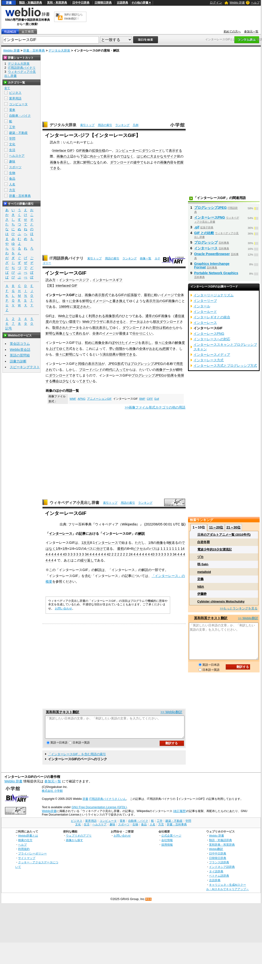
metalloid (204, 572)
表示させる (114, 322)
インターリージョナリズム (214, 295)
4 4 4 (55, 554)
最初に (149, 295)
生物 (12, 173)
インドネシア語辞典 (222, 871)
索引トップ (87, 125)
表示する (175, 150)
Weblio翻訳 (216, 853)
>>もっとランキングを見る (238, 608)
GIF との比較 (204, 233)
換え (122, 301)
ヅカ (200, 557)
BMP (142, 398)
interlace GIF (63, 150)
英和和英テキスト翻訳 (62, 712)
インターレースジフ (74, 280)
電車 (12, 110)
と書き (114, 301)
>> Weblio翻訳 (171, 712)
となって (69, 333)
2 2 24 (128, 554)
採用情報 (167, 848)
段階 (119, 349)
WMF (73, 398)
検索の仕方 (25, 844)
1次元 (85, 543)
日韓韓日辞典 (103, 2)
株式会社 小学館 (52, 795)
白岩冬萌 (203, 542)
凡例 (135, 125)
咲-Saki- (203, 564)
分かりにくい (142, 333)
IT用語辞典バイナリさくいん (107, 803)
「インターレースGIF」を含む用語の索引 (77, 758)
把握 (165, 349)
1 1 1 (176, 548)
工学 (12, 127)
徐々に (67, 301)
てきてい (85, 381)
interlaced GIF (66, 286)
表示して (105, 328)
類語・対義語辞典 (30, 2)
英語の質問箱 (20, 355)
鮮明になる (91, 162)
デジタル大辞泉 (59, 50)
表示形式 (101, 295)
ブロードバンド (90, 370)
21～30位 (233, 527)
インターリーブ (205, 301)
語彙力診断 (18, 361)
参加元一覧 (251, 31)
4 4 (103, 554)
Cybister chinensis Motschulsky (221, 601)
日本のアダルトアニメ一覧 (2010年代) (224, 534)
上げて (54, 349)
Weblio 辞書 (237, 2)
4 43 (63, 554)
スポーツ (15, 167)
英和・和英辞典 (57, 2)
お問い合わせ (63, 608)
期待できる (127, 354)
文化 (12, 144)
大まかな (156, 156)
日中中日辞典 (80, 2)
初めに (90, 343)
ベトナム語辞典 (219, 879)
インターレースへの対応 (212, 339)
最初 (120, 548)
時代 (109, 370)
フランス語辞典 (219, 866)
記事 (82, 533)
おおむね (155, 349)
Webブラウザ (92, 322)
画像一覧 (145, 258)
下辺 (83, 156)
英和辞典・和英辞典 (222, 848)
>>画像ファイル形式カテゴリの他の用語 (155, 407)
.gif (196, 227)
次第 (76, 162)
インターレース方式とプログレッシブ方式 (225, 365)
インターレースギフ (107, 280)
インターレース (60, 533)
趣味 (12, 161)
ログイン (216, 2)
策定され (80, 307)
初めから (169, 328)
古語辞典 (122, 2)
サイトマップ (26, 862)
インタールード (205, 312)
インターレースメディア (212, 354)
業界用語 (15, 98)
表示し (65, 162)
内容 (170, 162)
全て (7, 88)
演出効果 (109, 354)
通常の (150, 316)
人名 (12, 184)
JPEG (112, 364)
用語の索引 (105, 125)
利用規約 (24, 853)
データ (135, 322)
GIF (121, 295)
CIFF (150, 398)
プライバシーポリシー (32, 857)
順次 (156, 322)
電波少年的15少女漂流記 (214, 549)
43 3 (154, 554)
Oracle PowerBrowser (212, 254)
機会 (55, 381)
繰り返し (87, 560)
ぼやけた (118, 343)
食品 (12, 178)
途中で (138, 162)
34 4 (88, 554)
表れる (81, 333)
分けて (101, 548)
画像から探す (74, 844)
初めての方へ (232, 31)
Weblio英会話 (20, 349)
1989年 (64, 307)
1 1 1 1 (166, 548)
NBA (200, 586)
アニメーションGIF (99, 398)
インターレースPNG (209, 217)
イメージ (167, 295)
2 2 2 (118, 554)
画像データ (164, 370)
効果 (170, 375)
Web (61, 316)
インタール (202, 306)
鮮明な (87, 301)
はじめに (143, 156)
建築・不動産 (18, 133)
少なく (67, 381)
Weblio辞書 (49, 815)
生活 (12, 150)
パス (89, 548)
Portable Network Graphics (216, 273)
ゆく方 (64, 349)
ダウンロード (152, 150)
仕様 (102, 150)
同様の (83, 364)
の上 (66, 156)
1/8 (150, 543)
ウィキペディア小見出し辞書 (74, 503)
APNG (82, 398)
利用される (97, 316)
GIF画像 (82, 150)
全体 (180, 295)
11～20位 (216, 527)
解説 (141, 533)
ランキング (122, 125)
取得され (59, 328)
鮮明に (71, 354)
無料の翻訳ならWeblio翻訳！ (73, 16)
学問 (12, 138)
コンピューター (127, 150)
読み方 (51, 280)
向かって (96, 156)
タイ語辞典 (216, 875)
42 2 (110, 554)
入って (121, 370)
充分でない (60, 322)
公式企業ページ (171, 839)
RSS (149, 903)
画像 (60, 156)
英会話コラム (20, 344)
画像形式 (112, 316)
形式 (120, 364)
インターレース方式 (209, 360)
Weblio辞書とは (28, 839)
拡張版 (132, 295)
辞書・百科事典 (34, 50)
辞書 (9, 2)
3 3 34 (172, 554)
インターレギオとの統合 (212, 317)
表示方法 (152, 301)
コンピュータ (18, 104)
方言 (12, 190)
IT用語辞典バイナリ (67, 258)
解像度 (180, 343)
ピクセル (139, 548)
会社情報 (167, 844)
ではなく (126, 156)
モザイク (170, 156)
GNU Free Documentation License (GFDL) (99, 811)
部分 (155, 328)
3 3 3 (71, 554)
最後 (122, 333)
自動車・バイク (20, 115)
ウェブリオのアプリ (79, 839)
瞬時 (179, 370)
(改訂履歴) (179, 815)
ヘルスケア (17, 155)
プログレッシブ (206, 242)
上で (68, 316)
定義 (200, 579)
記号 (8, 328)
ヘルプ (255, 2)
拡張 (95, 150)
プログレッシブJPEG (147, 364)
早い (112, 349)
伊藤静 (202, 594)
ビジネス (15, 92)
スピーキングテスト (25, 367)
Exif (156, 398)
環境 (72, 322)
